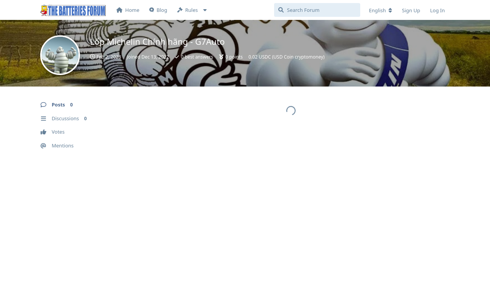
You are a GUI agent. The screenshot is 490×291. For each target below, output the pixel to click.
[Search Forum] (317, 10)
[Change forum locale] (380, 10)
